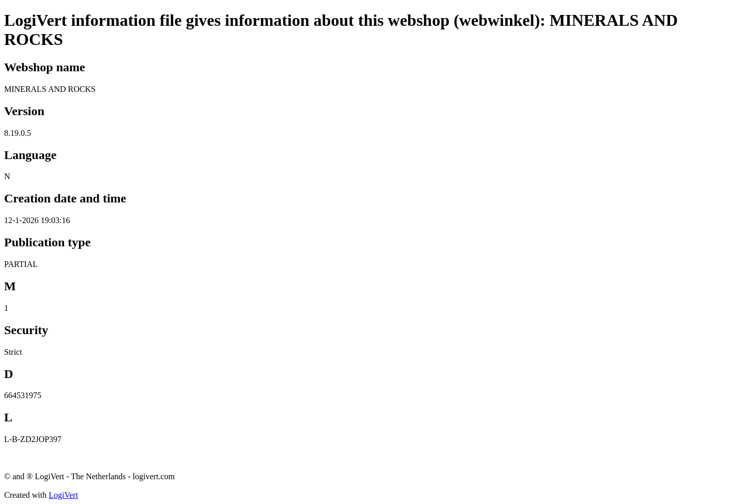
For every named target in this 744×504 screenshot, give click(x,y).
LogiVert (63, 495)
